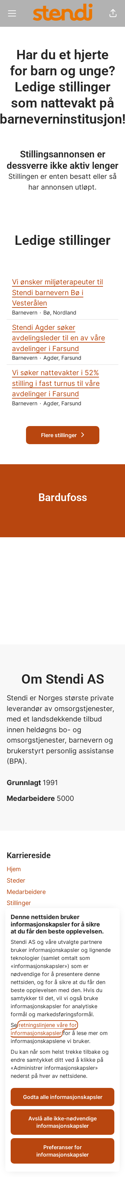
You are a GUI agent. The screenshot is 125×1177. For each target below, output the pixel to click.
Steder (16, 880)
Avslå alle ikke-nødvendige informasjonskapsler (62, 1122)
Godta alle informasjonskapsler (62, 1097)
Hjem (14, 869)
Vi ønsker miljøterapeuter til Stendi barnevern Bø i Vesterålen (62, 292)
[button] (113, 13)
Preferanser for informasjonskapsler (62, 1151)
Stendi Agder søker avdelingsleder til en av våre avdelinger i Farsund (62, 338)
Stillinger (19, 902)
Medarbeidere (26, 891)
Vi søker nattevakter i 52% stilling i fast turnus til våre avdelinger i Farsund (62, 383)
